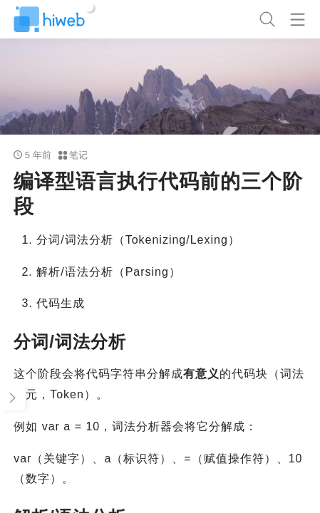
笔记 (73, 155)
